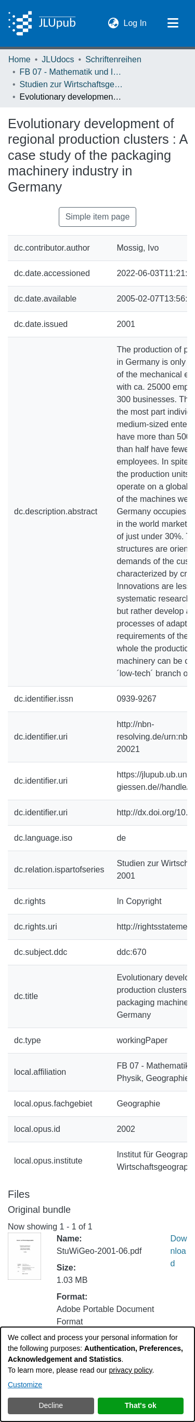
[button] (114, 23)
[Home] (42, 23)
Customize (25, 1384)
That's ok (141, 1405)
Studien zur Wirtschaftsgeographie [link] (72, 84)
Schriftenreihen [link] (113, 59)
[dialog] (97, 1374)
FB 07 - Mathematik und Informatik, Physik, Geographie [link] (72, 71)
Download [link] (179, 1251)
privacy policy (130, 1370)
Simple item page (98, 216)
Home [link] (19, 59)
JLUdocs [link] (58, 59)
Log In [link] (136, 22)
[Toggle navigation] (172, 23)
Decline (50, 1405)
